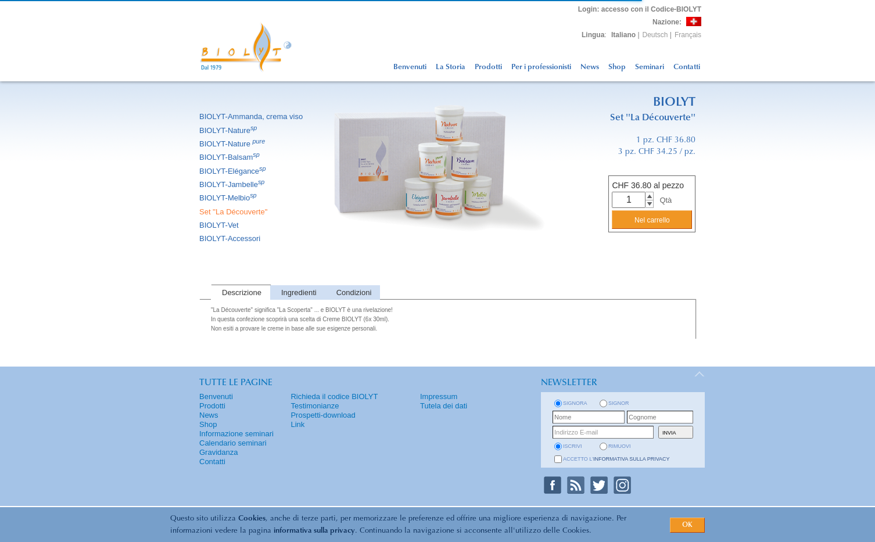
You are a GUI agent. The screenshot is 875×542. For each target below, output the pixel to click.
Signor (618, 403)
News (589, 67)
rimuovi (619, 446)
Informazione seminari (236, 433)
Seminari (649, 67)
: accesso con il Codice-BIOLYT (639, 9)
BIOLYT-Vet (220, 225)
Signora (575, 403)
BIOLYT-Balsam (230, 157)
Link (297, 424)
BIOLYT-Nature (229, 130)
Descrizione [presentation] (241, 292)
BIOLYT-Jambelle (232, 184)
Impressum (438, 396)
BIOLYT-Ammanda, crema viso (251, 116)
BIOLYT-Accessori (230, 238)
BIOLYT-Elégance (233, 171)
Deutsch (655, 35)
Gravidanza (218, 452)
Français (688, 35)
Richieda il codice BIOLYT (334, 396)
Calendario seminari (233, 443)
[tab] (240, 292)
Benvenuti (409, 67)
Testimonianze (315, 405)
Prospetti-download (323, 415)
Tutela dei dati (443, 405)
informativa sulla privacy (314, 530)
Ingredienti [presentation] (299, 292)
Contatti (686, 67)
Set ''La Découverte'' (234, 211)
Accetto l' (616, 459)
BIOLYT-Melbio (229, 197)
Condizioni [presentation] (354, 292)
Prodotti (488, 67)
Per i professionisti (541, 67)
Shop (617, 67)
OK (687, 525)
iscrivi (572, 446)
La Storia (450, 67)
